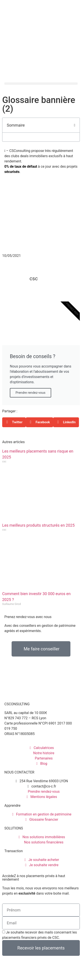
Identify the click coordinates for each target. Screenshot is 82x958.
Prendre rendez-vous (30, 393)
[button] (41, 83)
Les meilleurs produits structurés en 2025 (38, 525)
